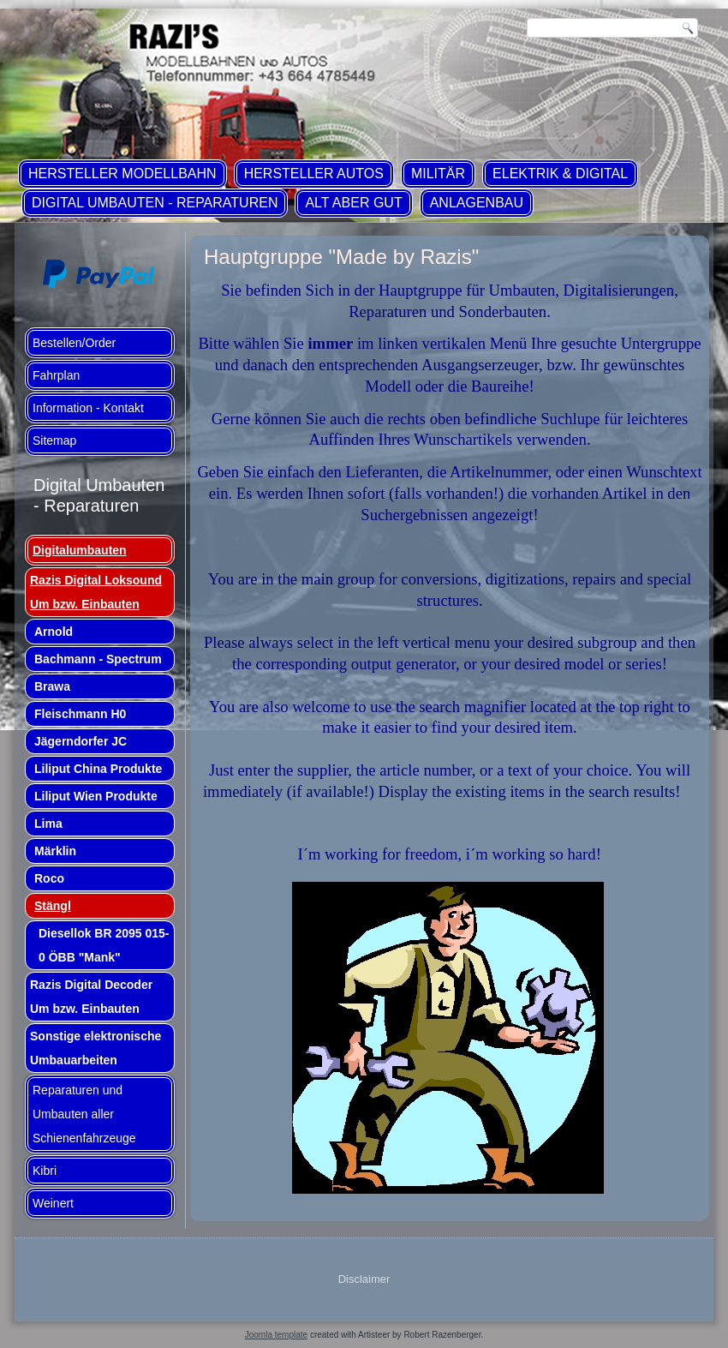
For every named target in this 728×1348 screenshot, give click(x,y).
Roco (49, 878)
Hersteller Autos (314, 173)
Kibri (45, 1170)
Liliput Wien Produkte (96, 796)
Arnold (53, 631)
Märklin (55, 851)
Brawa (52, 686)
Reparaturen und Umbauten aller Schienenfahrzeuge (84, 1114)
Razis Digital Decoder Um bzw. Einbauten (91, 996)
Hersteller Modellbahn (122, 173)
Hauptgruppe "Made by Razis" (341, 256)
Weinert (53, 1203)
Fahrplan (56, 375)
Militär (438, 173)
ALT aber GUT (353, 202)
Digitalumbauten (80, 550)
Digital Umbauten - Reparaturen (154, 202)
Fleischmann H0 (80, 714)
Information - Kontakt (88, 408)
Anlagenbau (476, 202)
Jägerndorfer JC (80, 741)
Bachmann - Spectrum (98, 659)
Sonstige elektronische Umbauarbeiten (95, 1048)
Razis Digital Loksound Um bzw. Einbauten (96, 592)
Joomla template (276, 1334)
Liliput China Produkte (98, 769)
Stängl (52, 906)
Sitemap (54, 440)
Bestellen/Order (74, 343)
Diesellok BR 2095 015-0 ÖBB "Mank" (104, 945)
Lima (48, 823)
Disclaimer (364, 1279)
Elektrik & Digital (560, 173)
